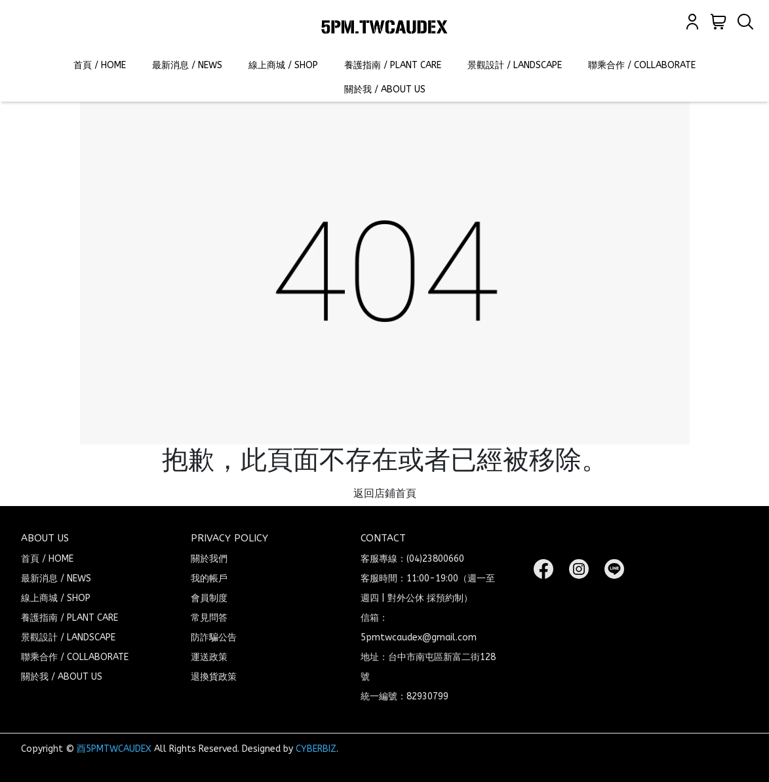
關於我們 (209, 558)
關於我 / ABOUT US (384, 89)
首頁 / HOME (99, 65)
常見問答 (209, 617)
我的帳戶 (209, 578)
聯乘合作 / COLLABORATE (642, 65)
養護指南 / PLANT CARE (392, 65)
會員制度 (209, 598)
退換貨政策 (214, 676)
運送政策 (209, 657)
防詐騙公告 (214, 637)
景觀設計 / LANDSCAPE (514, 65)
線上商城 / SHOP (283, 65)
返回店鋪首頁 (384, 493)
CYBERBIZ (316, 748)
